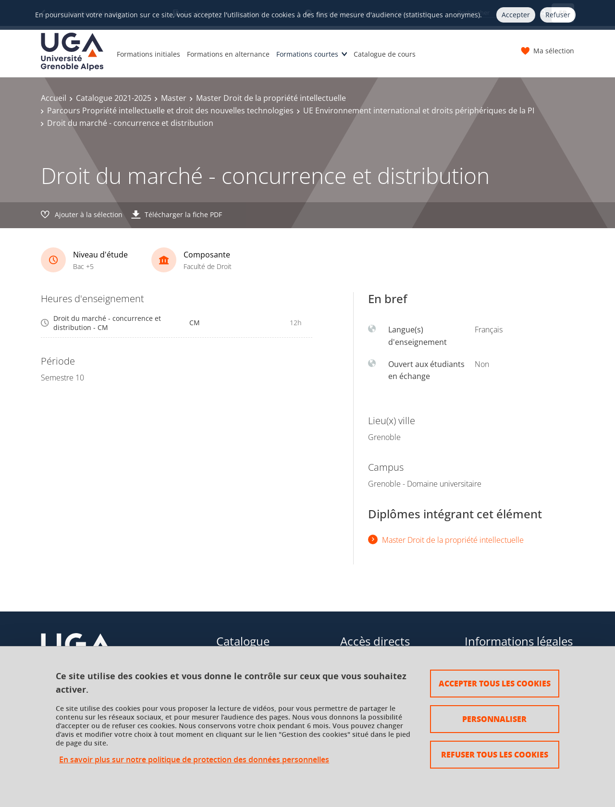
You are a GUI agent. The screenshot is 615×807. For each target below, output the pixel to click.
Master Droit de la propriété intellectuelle (271, 98)
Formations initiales (148, 54)
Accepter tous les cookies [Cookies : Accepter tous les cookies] (495, 683)
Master (173, 98)
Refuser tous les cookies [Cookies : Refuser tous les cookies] (494, 754)
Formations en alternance (228, 54)
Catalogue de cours (385, 54)
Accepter (516, 14)
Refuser (557, 14)
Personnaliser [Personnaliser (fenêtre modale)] (494, 718)
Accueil (53, 98)
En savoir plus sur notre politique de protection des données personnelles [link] (194, 759)
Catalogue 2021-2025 (113, 98)
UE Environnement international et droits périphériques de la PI (418, 110)
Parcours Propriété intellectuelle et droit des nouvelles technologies (170, 110)
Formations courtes (307, 54)
